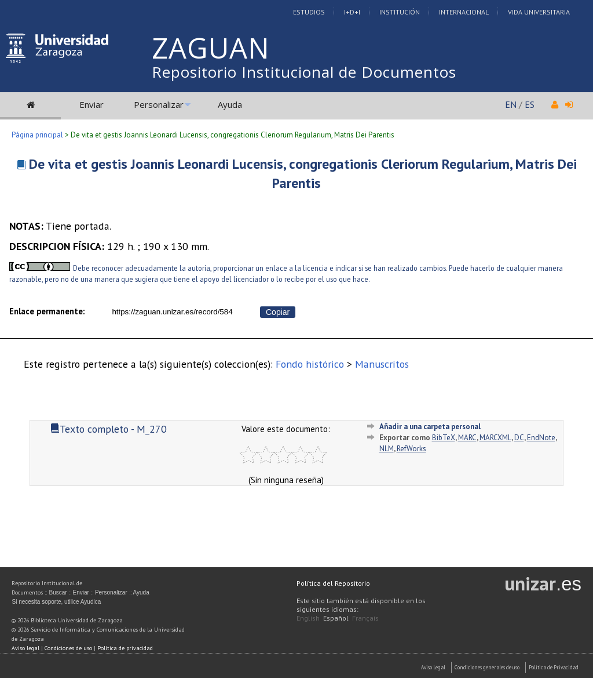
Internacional (464, 12)
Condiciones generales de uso (487, 667)
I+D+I (352, 12)
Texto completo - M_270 (108, 428)
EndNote (541, 438)
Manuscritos (382, 364)
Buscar (58, 592)
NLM (386, 449)
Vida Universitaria (539, 12)
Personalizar (159, 104)
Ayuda (230, 104)
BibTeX (443, 438)
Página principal (37, 135)
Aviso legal (25, 648)
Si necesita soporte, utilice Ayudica (56, 602)
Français (365, 618)
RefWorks (411, 449)
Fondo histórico (310, 364)
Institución (399, 12)
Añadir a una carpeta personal (430, 427)
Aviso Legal (433, 667)
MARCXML (495, 438)
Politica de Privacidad (554, 667)
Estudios (309, 12)
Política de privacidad (125, 648)
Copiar (278, 312)
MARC (467, 438)
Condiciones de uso (68, 648)
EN (511, 104)
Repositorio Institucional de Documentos (304, 71)
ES (530, 104)
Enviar (91, 104)
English (308, 618)
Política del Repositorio (333, 583)
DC (519, 438)
